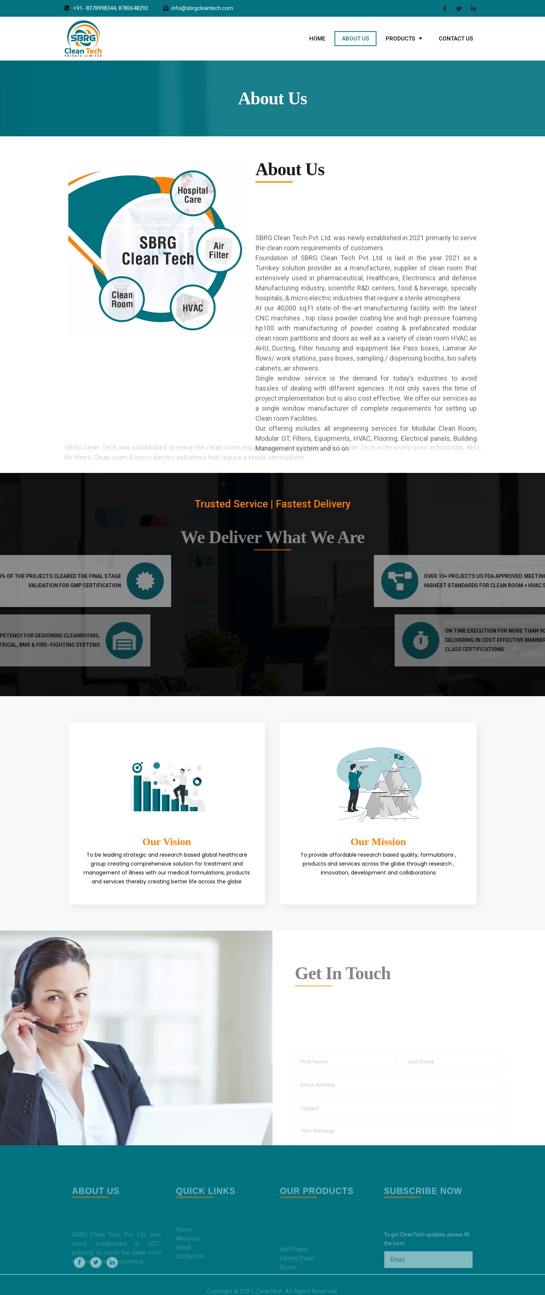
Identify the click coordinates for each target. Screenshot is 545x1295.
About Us (355, 38)
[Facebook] (444, 8)
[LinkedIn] (473, 8)
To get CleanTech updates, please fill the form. (426, 1270)
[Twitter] (459, 8)
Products (404, 38)
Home (317, 38)
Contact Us (456, 38)
